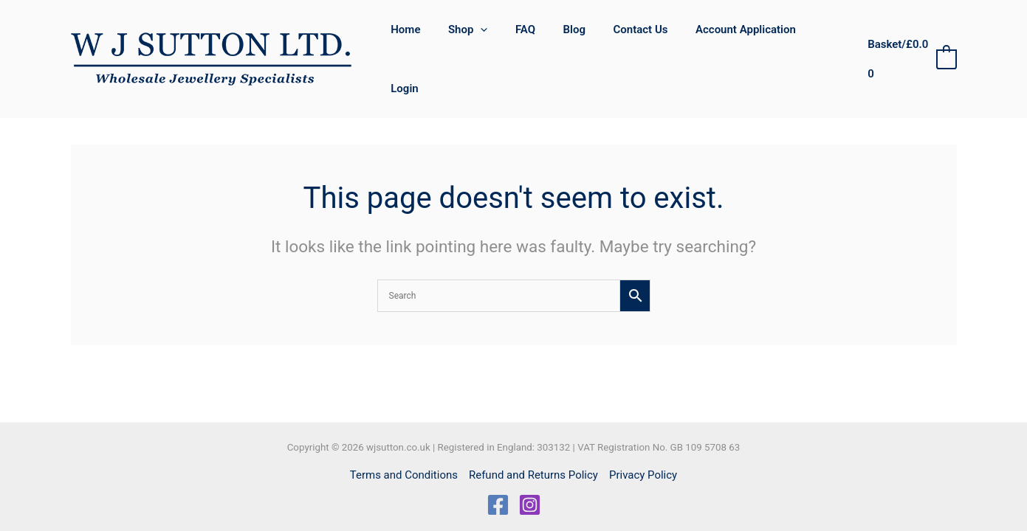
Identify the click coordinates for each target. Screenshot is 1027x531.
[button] (495, 37)
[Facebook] (498, 504)
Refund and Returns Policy (533, 475)
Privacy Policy (643, 475)
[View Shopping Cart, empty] (910, 38)
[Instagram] (529, 504)
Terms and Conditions (404, 475)
